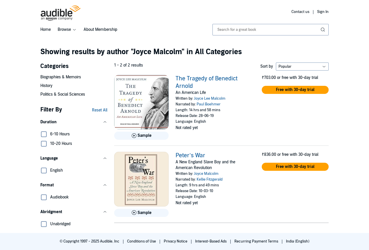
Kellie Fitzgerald (210, 179)
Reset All (99, 110)
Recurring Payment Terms (256, 241)
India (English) (297, 241)
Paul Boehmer (209, 104)
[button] (73, 122)
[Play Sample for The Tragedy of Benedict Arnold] (141, 136)
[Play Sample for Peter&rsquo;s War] (141, 213)
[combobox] (270, 29)
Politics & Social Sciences (62, 94)
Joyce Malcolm (206, 173)
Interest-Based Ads (211, 241)
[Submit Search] (323, 29)
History (46, 85)
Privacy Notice (176, 241)
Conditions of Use (142, 241)
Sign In (323, 12)
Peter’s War (190, 155)
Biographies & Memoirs (60, 77)
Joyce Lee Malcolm (209, 98)
